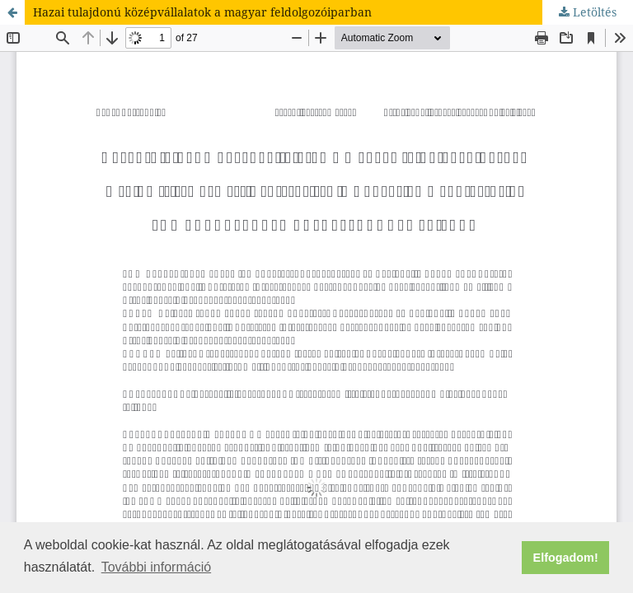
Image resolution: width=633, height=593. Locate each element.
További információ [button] (156, 567)
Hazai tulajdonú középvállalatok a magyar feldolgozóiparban (202, 12)
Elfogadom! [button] (565, 557)
